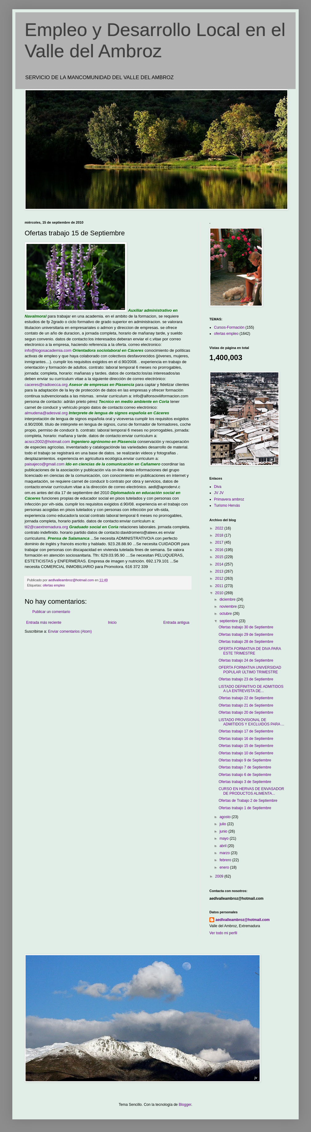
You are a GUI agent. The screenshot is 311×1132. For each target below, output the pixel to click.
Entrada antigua (176, 622)
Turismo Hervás (227, 505)
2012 (219, 578)
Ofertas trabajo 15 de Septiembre (246, 746)
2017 (219, 542)
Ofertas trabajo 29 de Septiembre (246, 634)
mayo (225, 838)
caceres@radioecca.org (46, 384)
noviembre (229, 606)
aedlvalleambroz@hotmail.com (243, 920)
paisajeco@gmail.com (44, 464)
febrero (226, 860)
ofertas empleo (54, 585)
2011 (219, 586)
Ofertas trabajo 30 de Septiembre (246, 627)
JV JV (219, 493)
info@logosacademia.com (48, 350)
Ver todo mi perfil (223, 933)
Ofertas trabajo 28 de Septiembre (246, 641)
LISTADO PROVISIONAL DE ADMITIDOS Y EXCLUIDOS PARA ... (251, 722)
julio (223, 824)
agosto (226, 817)
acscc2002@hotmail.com (47, 441)
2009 (219, 876)
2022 (219, 528)
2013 (219, 571)
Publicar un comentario (51, 612)
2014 (219, 564)
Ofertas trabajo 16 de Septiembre (246, 738)
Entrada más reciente (43, 622)
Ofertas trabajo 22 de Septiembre (246, 698)
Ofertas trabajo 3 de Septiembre (245, 782)
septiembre (229, 621)
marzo (225, 853)
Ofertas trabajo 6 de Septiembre (245, 775)
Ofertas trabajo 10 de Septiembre (246, 753)
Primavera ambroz (229, 499)
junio (224, 831)
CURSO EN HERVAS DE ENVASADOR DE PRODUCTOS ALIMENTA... (251, 791)
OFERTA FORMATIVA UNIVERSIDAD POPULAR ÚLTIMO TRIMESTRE (250, 669)
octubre (226, 613)
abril (224, 846)
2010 (219, 593)
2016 (219, 550)
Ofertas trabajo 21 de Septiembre (246, 705)
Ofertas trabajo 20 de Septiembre (246, 712)
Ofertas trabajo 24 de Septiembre (246, 660)
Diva (217, 487)
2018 (219, 535)
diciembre (228, 599)
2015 (219, 557)
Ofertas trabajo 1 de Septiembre (245, 808)
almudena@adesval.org (46, 413)
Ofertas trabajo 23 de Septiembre (246, 679)
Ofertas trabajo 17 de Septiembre (246, 731)
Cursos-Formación (229, 327)
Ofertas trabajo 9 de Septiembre (245, 760)
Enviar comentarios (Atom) (70, 631)
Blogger (185, 1104)
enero (225, 867)
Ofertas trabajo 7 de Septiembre (245, 767)
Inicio (112, 622)
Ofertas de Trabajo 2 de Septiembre (248, 800)
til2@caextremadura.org (46, 527)
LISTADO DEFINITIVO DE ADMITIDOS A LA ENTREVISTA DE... (251, 688)
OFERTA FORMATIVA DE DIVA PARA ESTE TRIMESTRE (250, 651)
